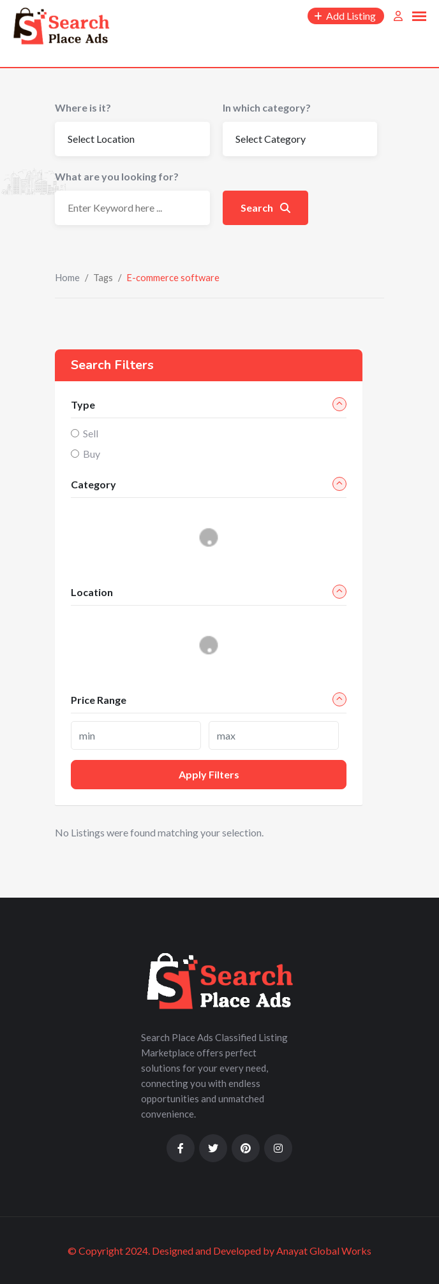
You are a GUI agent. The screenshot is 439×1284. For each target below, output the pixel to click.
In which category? (267, 107)
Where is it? (83, 107)
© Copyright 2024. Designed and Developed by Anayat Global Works (219, 1250)
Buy (91, 454)
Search (265, 207)
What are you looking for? (117, 176)
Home (67, 277)
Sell (90, 433)
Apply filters (209, 774)
